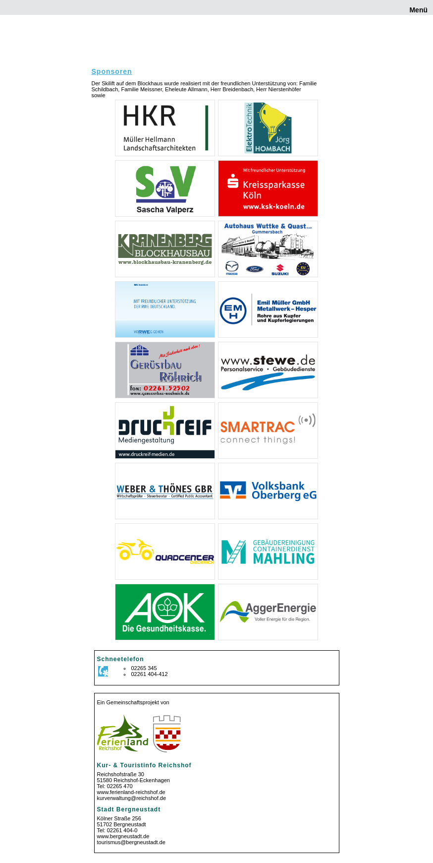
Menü (418, 10)
